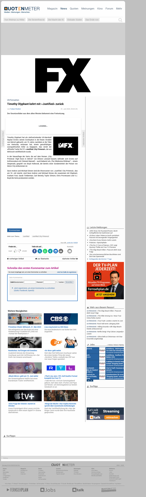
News (63, 8)
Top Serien (118, 483)
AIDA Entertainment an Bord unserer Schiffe (98, 363)
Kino (100, 8)
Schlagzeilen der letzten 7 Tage (100, 259)
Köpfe (40, 477)
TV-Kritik (76, 472)
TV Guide (63, 483)
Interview (23, 474)
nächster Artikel (70, 258)
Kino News (8, 483)
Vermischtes (41, 472)
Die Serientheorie (36, 19)
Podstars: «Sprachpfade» (98, 242)
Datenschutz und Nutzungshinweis (114, 476)
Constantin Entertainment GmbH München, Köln (105, 370)
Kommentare (14, 230)
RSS (4, 470)
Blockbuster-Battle (96, 475)
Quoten (74, 8)
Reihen (23, 472)
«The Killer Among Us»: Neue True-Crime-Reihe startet (104, 317)
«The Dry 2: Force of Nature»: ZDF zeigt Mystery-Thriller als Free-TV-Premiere (103, 246)
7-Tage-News (6, 475)
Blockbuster (70, 483)
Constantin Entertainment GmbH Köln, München (104, 376)
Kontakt (111, 474)
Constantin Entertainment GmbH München (101, 357)
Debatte (76, 470)
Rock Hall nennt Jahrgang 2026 (103, 324)
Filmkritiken (32, 483)
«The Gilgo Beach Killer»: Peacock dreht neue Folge (105, 251)
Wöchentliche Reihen (62, 470)
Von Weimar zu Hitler (14, 19)
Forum (109, 8)
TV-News (40, 470)
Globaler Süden (74, 19)
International (42, 475)
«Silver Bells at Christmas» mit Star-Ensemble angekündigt (105, 338)
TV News (47, 483)
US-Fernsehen (42, 479)
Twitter (5, 479)
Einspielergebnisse (96, 474)
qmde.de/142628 (72, 243)
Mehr (119, 8)
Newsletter (6, 472)
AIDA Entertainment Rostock (102, 350)
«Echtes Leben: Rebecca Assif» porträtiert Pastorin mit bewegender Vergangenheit (104, 236)
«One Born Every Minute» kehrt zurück (102, 240)
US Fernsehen (40, 483)
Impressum (112, 480)
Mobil (4, 474)
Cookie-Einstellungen (115, 479)
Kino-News (94, 470)
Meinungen (87, 8)
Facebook (5, 477)
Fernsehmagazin (23, 483)
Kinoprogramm (96, 483)
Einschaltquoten (55, 483)
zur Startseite (42, 258)
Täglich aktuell (60, 474)
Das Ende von (92, 19)
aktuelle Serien (87, 483)
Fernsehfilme (78, 483)
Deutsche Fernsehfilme (107, 483)
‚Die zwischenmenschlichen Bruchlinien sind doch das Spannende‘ (105, 255)
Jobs (110, 472)
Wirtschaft (41, 474)
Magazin (52, 8)
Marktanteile (59, 472)
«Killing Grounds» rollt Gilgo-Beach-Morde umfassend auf (104, 328)
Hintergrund (24, 470)
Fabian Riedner (15, 109)
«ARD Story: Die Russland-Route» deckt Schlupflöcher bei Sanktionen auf (103, 232)
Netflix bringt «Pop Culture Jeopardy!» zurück (105, 333)
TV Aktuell (15, 483)
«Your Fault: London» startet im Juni (105, 321)
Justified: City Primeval (40, 236)
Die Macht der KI (56, 19)
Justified (26, 236)
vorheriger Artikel (15, 258)
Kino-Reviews (77, 474)
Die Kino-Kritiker (95, 472)
